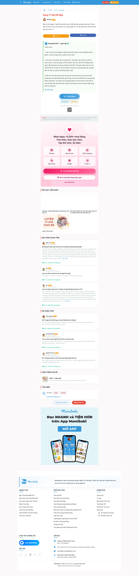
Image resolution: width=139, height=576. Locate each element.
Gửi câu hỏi (79, 402)
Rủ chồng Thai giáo (106, 513)
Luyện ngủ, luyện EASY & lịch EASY (65, 518)
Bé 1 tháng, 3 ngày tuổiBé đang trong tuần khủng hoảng (53, 336)
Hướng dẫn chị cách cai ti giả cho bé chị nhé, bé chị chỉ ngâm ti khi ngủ (62, 275)
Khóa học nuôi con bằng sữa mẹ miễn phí (67, 510)
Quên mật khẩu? (70, 182)
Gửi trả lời (49, 90)
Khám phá (57, 2)
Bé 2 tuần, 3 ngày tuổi (50, 317)
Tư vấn (50, 10)
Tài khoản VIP (101, 504)
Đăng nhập (114, 2)
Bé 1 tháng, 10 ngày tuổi (51, 287)
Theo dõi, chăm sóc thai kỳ (28, 501)
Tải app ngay (69, 96)
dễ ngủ (63, 393)
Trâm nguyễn (51, 316)
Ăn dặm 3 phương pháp (61, 521)
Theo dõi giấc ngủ (60, 501)
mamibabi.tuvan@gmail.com (66, 551)
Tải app (106, 2)
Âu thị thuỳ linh (52, 334)
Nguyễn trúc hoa (52, 353)
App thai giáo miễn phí (26, 495)
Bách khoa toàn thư (103, 501)
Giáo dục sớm (58, 516)
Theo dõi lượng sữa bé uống (63, 513)
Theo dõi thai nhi (25, 516)
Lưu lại (56, 36)
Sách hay (100, 510)
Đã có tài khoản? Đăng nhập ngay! (69, 177)
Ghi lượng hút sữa (60, 507)
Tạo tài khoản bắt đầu (69, 171)
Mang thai (36, 2)
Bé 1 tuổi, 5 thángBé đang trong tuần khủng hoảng (53, 270)
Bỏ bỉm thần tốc (105, 516)
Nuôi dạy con (47, 2)
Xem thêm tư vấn (62, 402)
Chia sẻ (83, 35)
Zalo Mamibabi (28, 543)
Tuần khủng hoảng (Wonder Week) (65, 504)
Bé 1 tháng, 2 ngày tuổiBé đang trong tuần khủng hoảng (53, 355)
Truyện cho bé (58, 524)
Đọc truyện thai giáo (26, 507)
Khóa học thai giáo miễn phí (28, 498)
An (48, 268)
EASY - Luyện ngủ (59, 10)
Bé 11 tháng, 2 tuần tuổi (51, 244)
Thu (49, 285)
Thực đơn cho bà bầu (26, 510)
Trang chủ (100, 495)
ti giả (55, 393)
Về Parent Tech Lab (103, 507)
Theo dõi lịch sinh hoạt (61, 498)
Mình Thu (50, 242)
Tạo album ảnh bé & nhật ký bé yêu (65, 527)
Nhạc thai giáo (24, 504)
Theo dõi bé (58, 495)
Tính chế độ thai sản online (28, 513)
